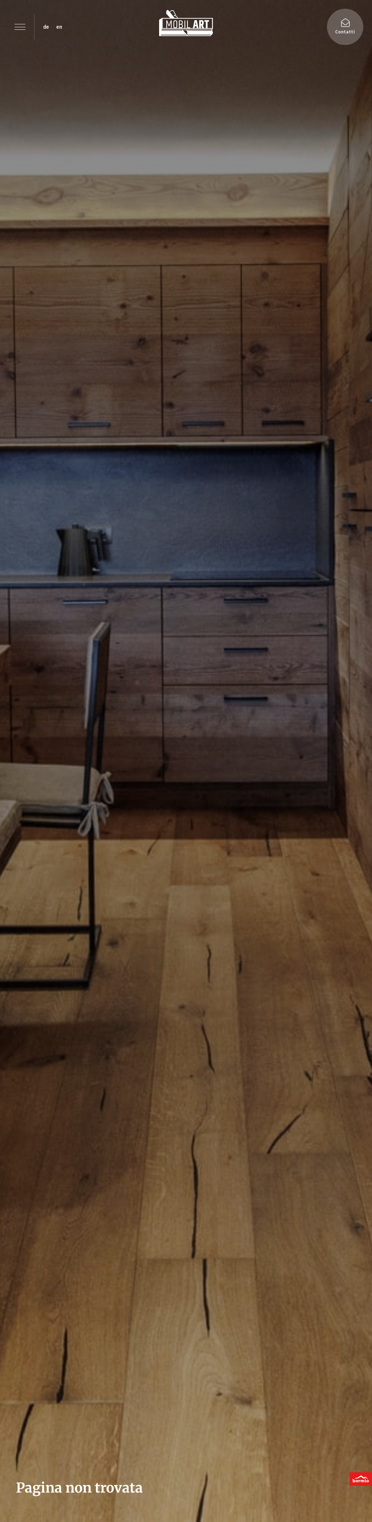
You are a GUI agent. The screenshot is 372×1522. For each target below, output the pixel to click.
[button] (20, 27)
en (59, 27)
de (46, 27)
